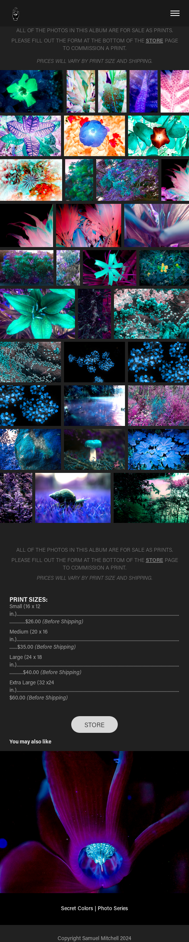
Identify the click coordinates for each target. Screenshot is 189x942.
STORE (94, 724)
